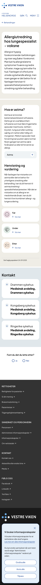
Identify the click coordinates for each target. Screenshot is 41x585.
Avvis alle (21, 569)
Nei (27, 360)
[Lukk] (35, 528)
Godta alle (20, 562)
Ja (16, 360)
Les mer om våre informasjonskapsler (19, 542)
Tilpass (20, 576)
